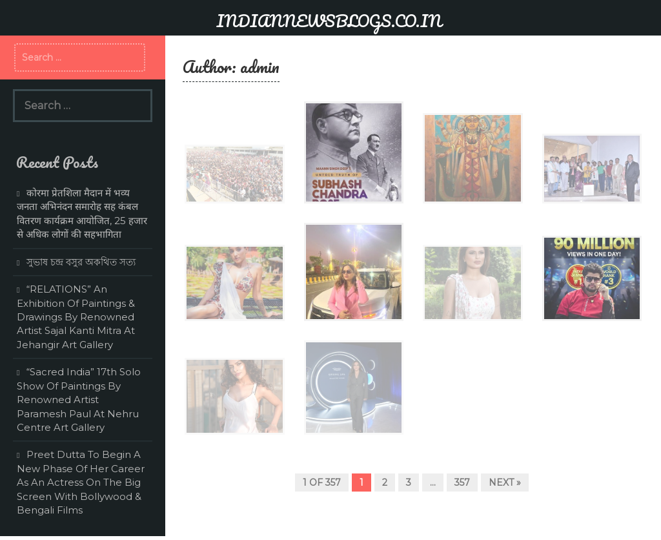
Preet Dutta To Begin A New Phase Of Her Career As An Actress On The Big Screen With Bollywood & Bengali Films (81, 482)
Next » (505, 482)
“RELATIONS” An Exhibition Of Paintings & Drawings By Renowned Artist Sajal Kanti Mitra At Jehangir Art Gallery (76, 317)
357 (462, 482)
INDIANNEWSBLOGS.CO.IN (329, 21)
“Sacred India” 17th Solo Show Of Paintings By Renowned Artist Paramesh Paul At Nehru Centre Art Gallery (79, 399)
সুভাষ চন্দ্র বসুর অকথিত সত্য (81, 262)
